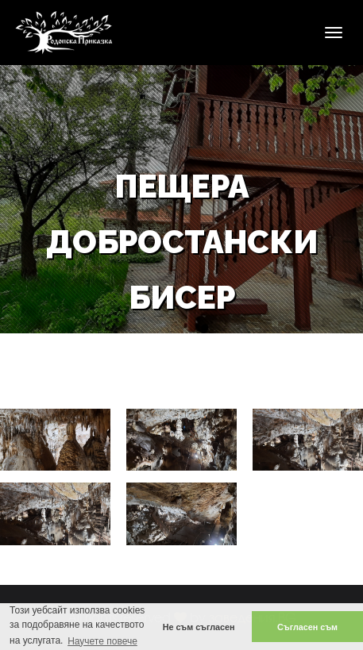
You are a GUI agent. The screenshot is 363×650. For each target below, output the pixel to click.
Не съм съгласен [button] (199, 627)
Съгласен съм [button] (307, 627)
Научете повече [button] (102, 641)
